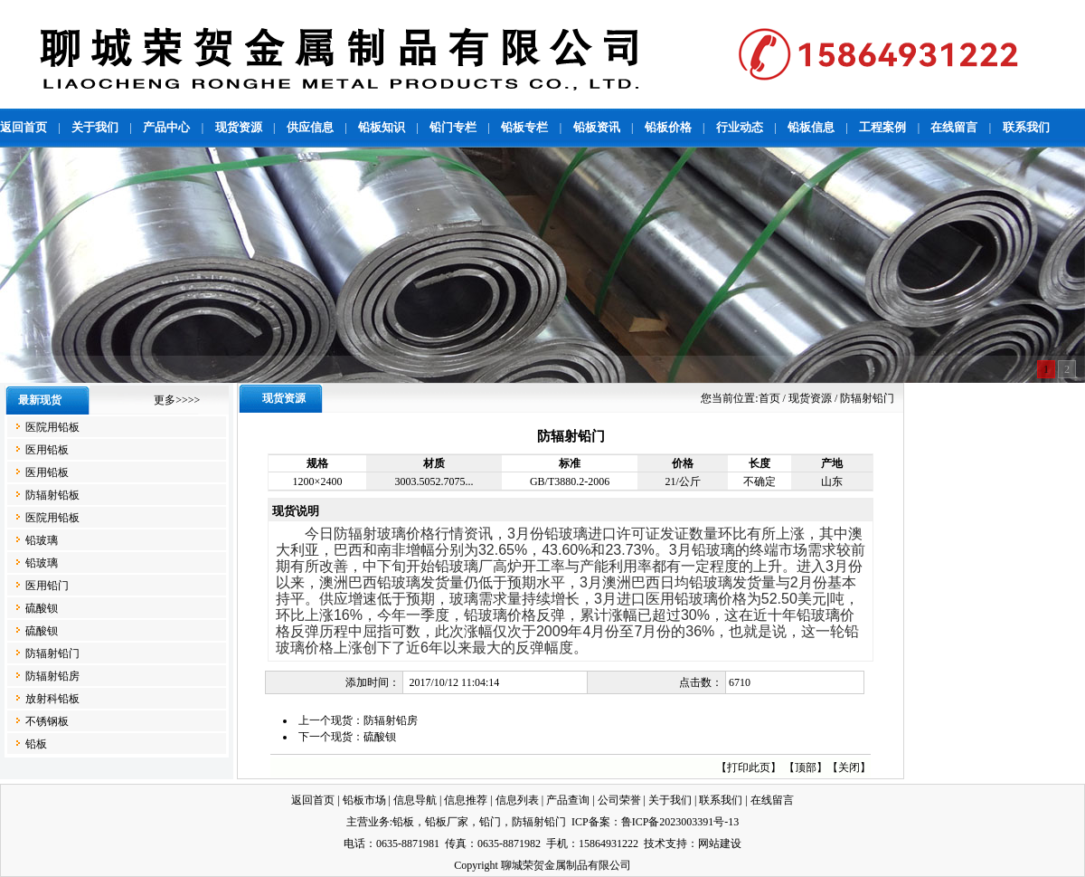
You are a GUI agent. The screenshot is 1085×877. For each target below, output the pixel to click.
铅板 (36, 744)
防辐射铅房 (52, 676)
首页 (769, 398)
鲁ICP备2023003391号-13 (680, 821)
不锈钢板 (47, 721)
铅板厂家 (446, 821)
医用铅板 (47, 449)
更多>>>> (177, 400)
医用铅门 (47, 585)
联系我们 (720, 800)
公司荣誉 (619, 800)
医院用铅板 (52, 427)
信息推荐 (465, 800)
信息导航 (415, 800)
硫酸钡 (41, 608)
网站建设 (719, 843)
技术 (654, 843)
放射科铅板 (52, 698)
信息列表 (517, 800)
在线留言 (772, 800)
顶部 (805, 767)
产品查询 (568, 800)
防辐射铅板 (52, 495)
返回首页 (313, 800)
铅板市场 (364, 800)
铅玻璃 (41, 540)
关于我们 (670, 800)
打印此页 (748, 767)
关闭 (849, 767)
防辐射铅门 (52, 653)
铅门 (490, 821)
